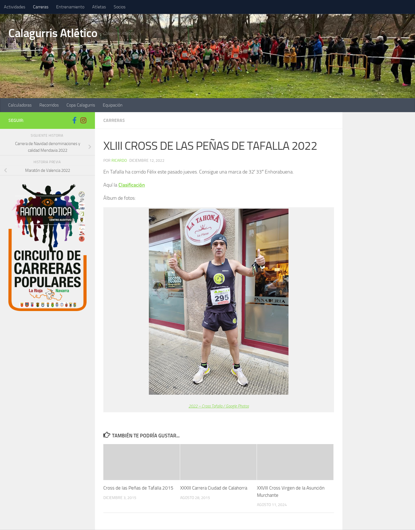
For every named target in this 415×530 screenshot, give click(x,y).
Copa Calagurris (80, 105)
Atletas (99, 6)
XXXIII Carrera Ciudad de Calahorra (213, 488)
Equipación (113, 105)
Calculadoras (20, 105)
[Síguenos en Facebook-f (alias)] (74, 120)
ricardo (119, 160)
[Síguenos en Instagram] (83, 120)
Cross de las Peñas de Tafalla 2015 (138, 488)
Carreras (40, 6)
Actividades (14, 6)
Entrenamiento (70, 6)
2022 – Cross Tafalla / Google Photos (219, 406)
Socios (119, 6)
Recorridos (49, 105)
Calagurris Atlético (52, 33)
